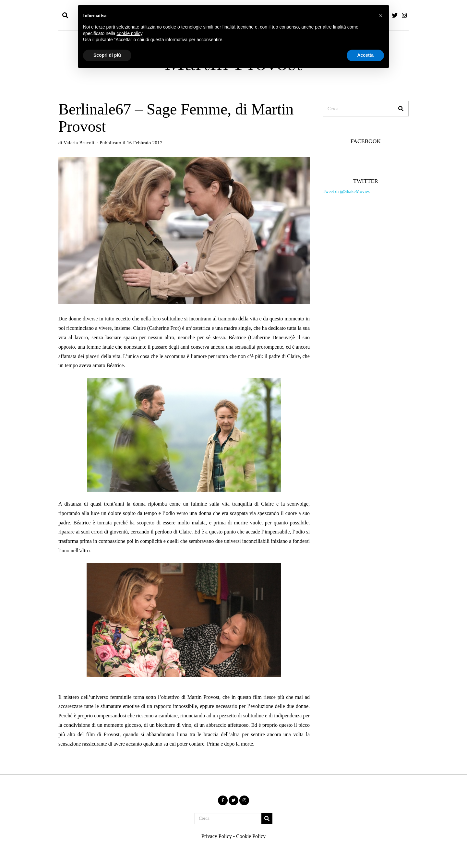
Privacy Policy (216, 836)
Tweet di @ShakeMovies (346, 191)
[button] (401, 108)
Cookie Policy (251, 836)
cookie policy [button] (129, 33)
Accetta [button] (365, 55)
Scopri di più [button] (107, 55)
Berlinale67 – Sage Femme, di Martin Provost (175, 118)
